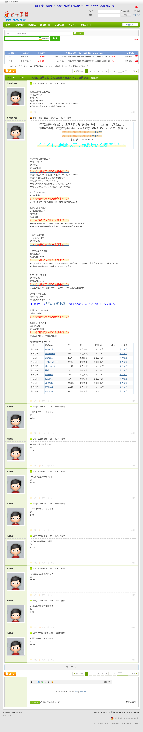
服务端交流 (45, 25)
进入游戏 (123, 349)
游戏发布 (32, 25)
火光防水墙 (59, 25)
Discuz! (15, 712)
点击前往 (97, 132)
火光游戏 (5, 66)
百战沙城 (51, 387)
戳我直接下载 (56, 303)
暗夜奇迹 (49, 374)
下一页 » (71, 667)
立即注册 (136, 15)
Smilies (52, 682)
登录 (76, 692)
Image (38, 682)
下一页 (132, 71)
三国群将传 (50, 353)
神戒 (47, 370)
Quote (45, 682)
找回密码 (136, 11)
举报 (133, 112)
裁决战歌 (51, 383)
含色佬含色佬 (12, 83)
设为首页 (7, 2)
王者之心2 (51, 362)
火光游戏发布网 (115, 712)
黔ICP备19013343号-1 (130, 712)
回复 (35, 112)
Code (48, 682)
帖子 (9, 33)
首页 (8, 25)
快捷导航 (129, 25)
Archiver (104, 712)
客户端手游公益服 (37, 66)
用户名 (90, 11)
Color (35, 682)
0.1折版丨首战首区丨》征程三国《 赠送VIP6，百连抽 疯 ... (68, 66)
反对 (52, 401)
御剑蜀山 (51, 358)
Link (41, 682)
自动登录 (125, 11)
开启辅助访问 (139, 2)
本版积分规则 (131, 702)
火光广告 (72, 25)
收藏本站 (14, 2)
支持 (44, 401)
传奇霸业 (49, 379)
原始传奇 (51, 391)
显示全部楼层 (60, 83)
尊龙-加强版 (50, 366)
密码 (90, 15)
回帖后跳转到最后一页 (50, 702)
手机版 (96, 712)
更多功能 (84, 25)
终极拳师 (10, 407)
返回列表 (79, 71)
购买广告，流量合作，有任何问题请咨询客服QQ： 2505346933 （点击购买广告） (76, 5)
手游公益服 (23, 66)
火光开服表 (19, 25)
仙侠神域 (51, 349)
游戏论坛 (12, 66)
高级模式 (107, 682)
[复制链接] (95, 78)
